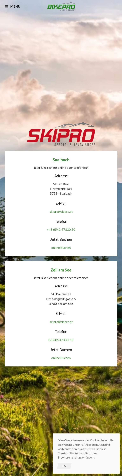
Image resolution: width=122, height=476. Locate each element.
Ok (64, 466)
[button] (12, 6)
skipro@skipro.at (61, 211)
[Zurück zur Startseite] (61, 6)
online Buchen (61, 247)
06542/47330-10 (61, 340)
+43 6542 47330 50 (61, 229)
